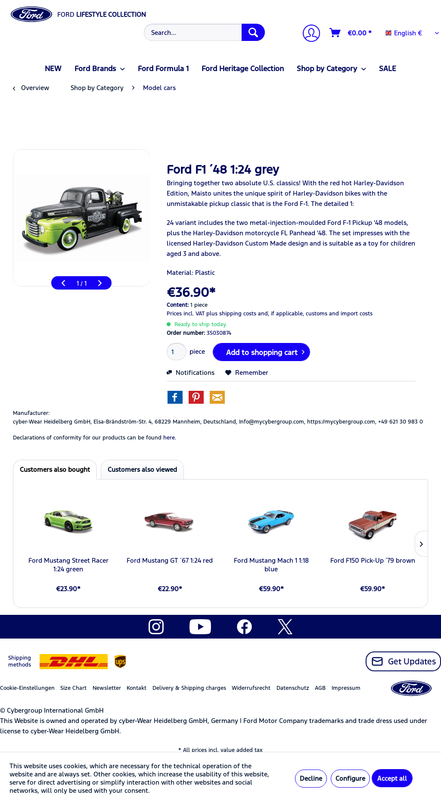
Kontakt (136, 688)
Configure (350, 778)
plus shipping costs (231, 313)
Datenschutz (292, 688)
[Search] (253, 32)
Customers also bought (55, 469)
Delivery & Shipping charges (189, 688)
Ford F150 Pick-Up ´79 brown (372, 560)
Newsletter (107, 688)
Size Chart (73, 688)
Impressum (346, 688)
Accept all (392, 778)
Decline (311, 778)
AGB (320, 688)
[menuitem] (203, 32)
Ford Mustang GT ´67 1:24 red (170, 560)
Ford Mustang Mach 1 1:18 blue (271, 564)
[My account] (308, 34)
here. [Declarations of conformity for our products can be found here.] (169, 437)
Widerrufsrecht (251, 688)
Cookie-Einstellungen (27, 688)
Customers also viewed (142, 469)
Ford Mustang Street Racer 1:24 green (68, 564)
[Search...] (204, 32)
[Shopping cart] (351, 32)
